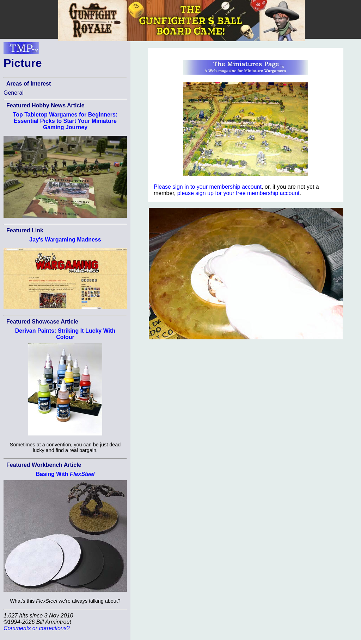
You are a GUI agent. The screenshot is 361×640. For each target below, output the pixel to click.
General (14, 93)
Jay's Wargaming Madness (65, 240)
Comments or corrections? (37, 628)
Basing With (65, 474)
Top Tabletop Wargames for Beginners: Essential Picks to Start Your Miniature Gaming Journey (65, 121)
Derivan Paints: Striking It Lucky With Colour (65, 334)
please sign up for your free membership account (238, 193)
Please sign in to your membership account (208, 187)
